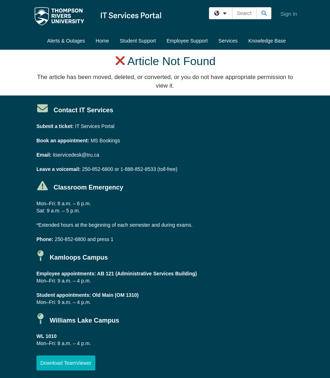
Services (228, 41)
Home (102, 41)
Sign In (288, 14)
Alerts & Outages (66, 41)
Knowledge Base (267, 41)
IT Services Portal (94, 126)
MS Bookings (105, 140)
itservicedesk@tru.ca (76, 155)
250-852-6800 (97, 169)
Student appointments (62, 295)
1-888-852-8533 (138, 169)
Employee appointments (65, 273)
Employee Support (187, 41)
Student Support (138, 41)
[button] (65, 362)
